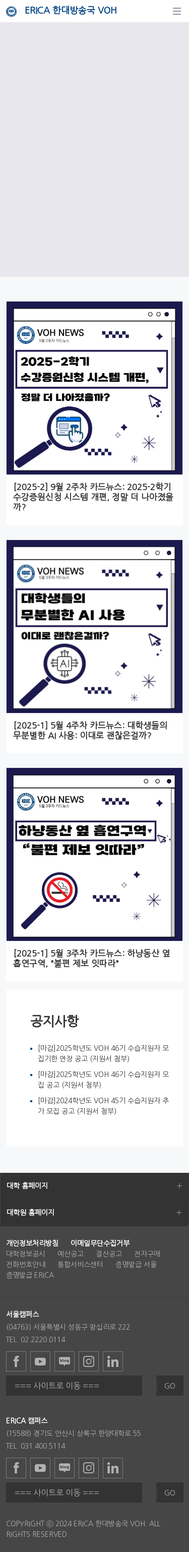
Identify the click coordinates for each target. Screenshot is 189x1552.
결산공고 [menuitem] (109, 1254)
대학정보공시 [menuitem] (25, 1254)
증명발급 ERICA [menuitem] (30, 1275)
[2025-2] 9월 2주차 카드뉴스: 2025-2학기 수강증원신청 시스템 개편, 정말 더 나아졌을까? (93, 497)
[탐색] (177, 11)
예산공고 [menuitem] (70, 1254)
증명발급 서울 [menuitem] (136, 1264)
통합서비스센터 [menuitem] (80, 1264)
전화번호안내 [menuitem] (25, 1264)
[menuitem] (32, 1243)
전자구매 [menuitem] (147, 1254)
